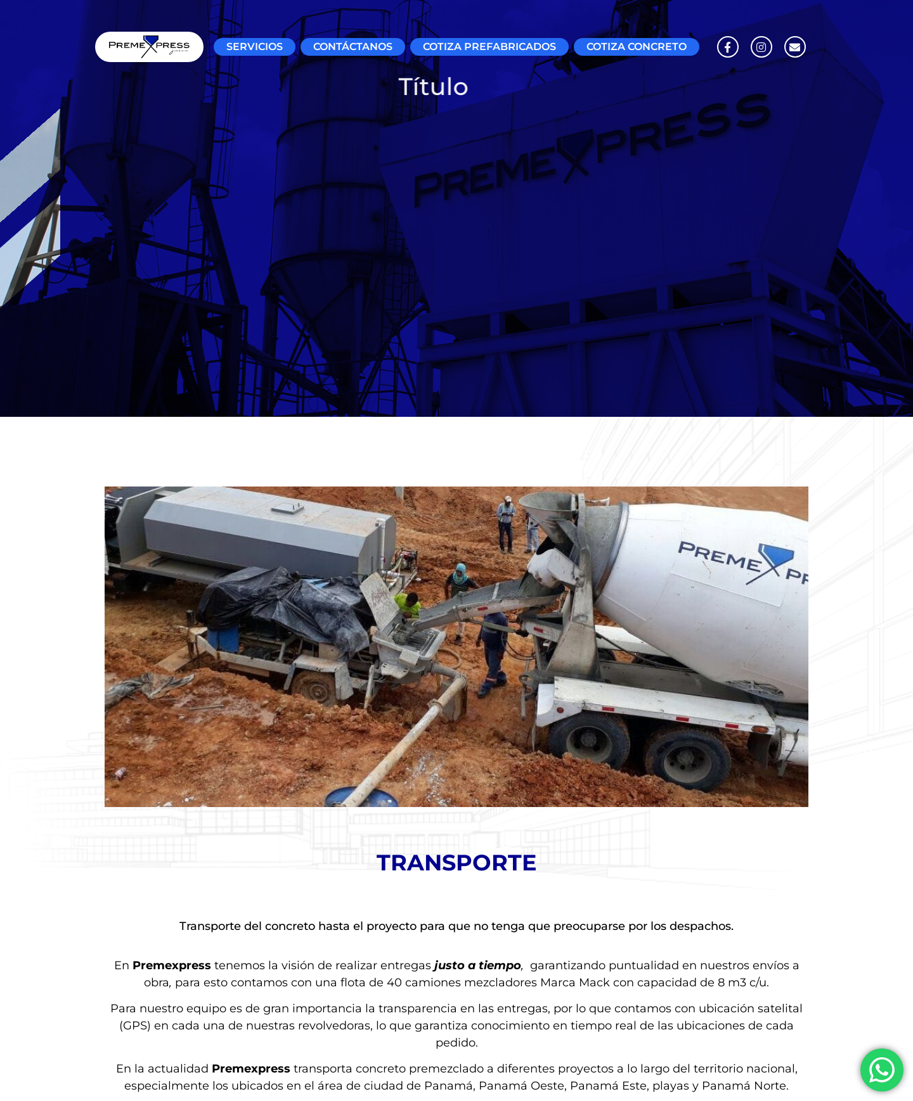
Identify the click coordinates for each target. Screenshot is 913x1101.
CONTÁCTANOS (352, 47)
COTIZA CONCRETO (636, 47)
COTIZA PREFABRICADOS (489, 47)
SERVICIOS (254, 47)
